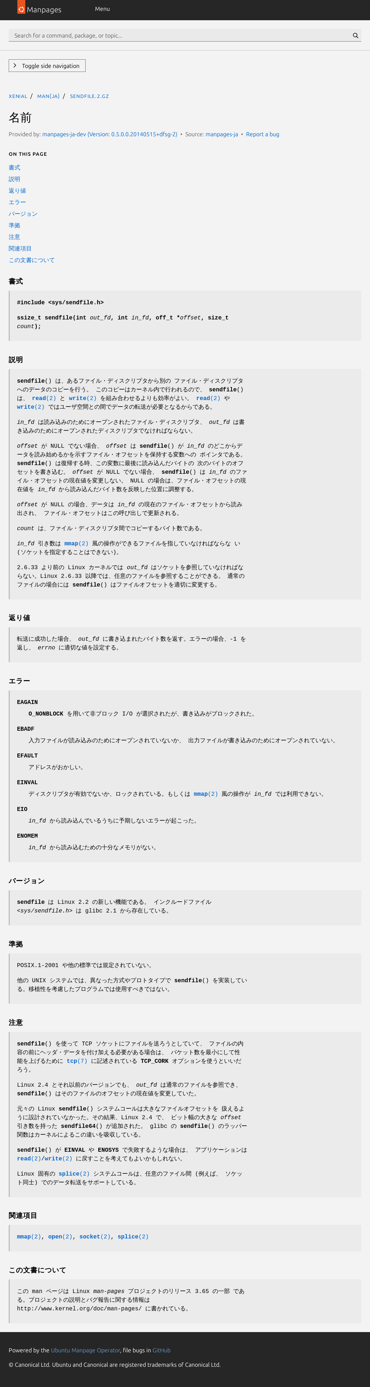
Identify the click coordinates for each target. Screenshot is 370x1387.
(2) (44, 398)
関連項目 (20, 248)
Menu (102, 8)
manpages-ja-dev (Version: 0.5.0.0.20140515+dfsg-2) (109, 134)
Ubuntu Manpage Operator (85, 1350)
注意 (14, 236)
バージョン (23, 213)
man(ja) (48, 96)
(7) (77, 1061)
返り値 (17, 190)
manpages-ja (222, 134)
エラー (17, 202)
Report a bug (262, 134)
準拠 (14, 225)
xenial (18, 96)
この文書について (32, 260)
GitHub (161, 1350)
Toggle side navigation (50, 66)
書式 (14, 167)
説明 (14, 179)
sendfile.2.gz (89, 96)
